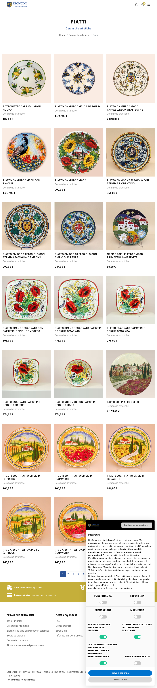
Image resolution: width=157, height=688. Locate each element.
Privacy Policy (13, 679)
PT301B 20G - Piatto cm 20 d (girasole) (125, 477)
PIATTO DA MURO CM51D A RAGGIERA (78, 106)
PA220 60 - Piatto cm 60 (123, 402)
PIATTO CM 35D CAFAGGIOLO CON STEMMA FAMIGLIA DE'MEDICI (24, 256)
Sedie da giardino (16, 635)
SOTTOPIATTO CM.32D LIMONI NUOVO (22, 108)
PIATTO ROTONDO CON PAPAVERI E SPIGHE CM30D (76, 403)
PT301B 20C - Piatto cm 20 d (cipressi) (21, 477)
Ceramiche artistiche (14, 113)
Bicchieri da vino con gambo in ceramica (28, 630)
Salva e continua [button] (120, 673)
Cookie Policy (28, 679)
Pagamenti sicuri (23, 595)
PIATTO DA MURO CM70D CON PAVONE (21, 182)
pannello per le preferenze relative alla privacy (110, 588)
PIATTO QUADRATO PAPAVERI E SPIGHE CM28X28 (22, 403)
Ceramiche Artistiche (18, 625)
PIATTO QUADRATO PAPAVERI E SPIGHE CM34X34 (126, 330)
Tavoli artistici (14, 620)
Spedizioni (61, 630)
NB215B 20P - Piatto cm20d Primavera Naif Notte (125, 256)
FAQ (58, 620)
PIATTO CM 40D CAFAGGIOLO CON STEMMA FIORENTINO (128, 182)
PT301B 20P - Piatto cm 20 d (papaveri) (73, 477)
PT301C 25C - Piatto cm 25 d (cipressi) (21, 551)
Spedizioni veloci (23, 587)
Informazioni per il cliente (69, 635)
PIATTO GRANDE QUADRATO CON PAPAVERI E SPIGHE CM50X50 (23, 330)
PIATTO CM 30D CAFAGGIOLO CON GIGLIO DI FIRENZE (76, 256)
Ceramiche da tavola (17, 640)
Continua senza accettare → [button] (137, 525)
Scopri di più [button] (120, 679)
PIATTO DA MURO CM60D (70, 180)
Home (62, 35)
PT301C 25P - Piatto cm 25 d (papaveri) (73, 551)
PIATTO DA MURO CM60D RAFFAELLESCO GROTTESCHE (125, 108)
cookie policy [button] (133, 555)
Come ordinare (63, 625)
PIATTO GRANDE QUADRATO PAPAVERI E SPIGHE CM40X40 (78, 330)
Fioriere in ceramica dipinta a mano (25, 645)
